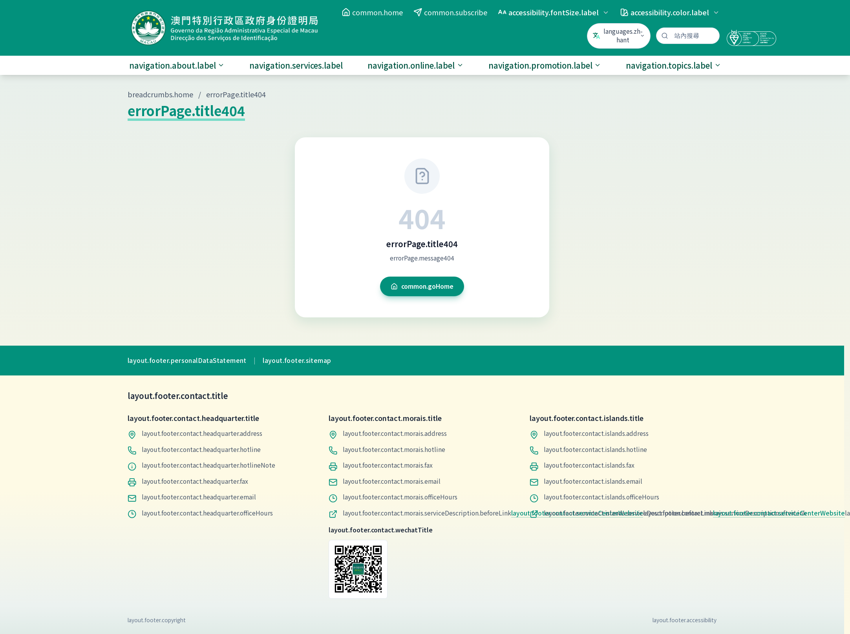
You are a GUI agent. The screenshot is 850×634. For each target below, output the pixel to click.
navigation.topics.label (673, 65)
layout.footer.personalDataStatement (187, 360)
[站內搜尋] (688, 35)
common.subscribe (450, 12)
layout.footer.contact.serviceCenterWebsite (779, 512)
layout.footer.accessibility (685, 619)
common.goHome (422, 286)
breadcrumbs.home (160, 94)
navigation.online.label (415, 65)
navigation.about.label (177, 65)
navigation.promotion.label (544, 65)
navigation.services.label (296, 65)
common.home (372, 12)
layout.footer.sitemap (297, 360)
